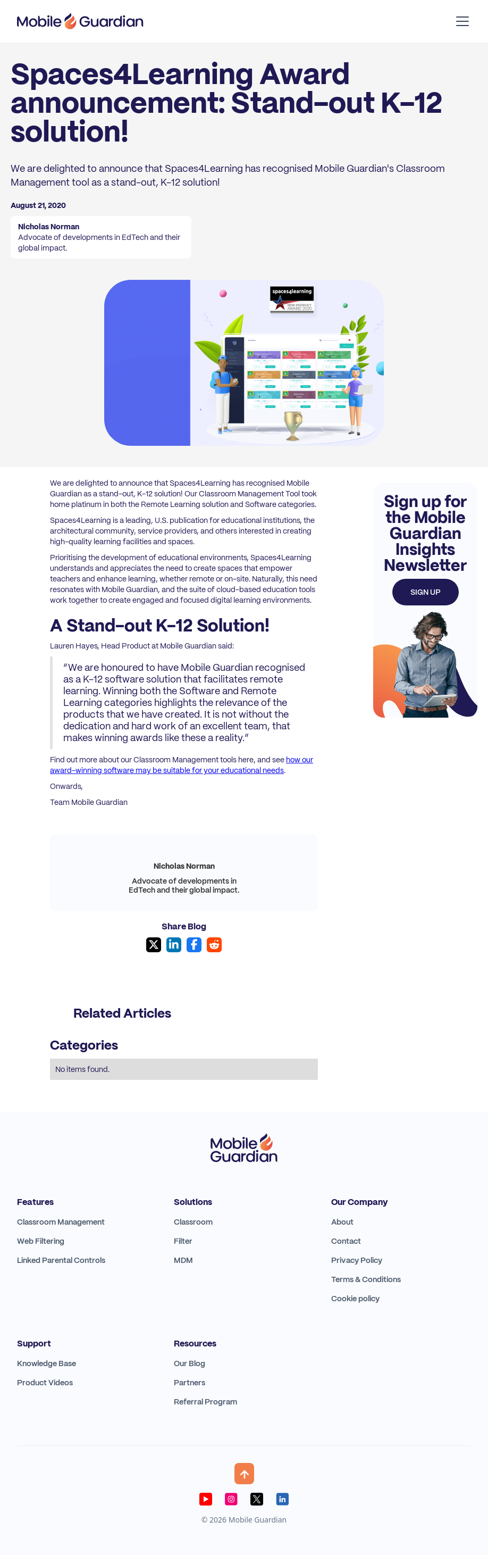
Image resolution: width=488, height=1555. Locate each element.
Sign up (425, 592)
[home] (80, 21)
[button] (460, 21)
